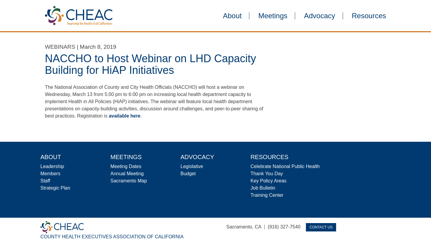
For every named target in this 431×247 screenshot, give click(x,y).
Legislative (191, 166)
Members (50, 173)
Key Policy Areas (268, 180)
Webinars (60, 47)
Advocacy (319, 15)
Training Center (267, 195)
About (232, 15)
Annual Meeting (127, 173)
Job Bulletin (263, 187)
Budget (188, 173)
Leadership (52, 166)
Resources (369, 15)
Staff (45, 180)
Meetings (272, 15)
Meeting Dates (125, 166)
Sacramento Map (128, 180)
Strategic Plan (55, 187)
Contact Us (321, 227)
